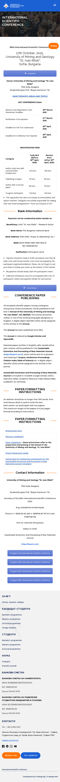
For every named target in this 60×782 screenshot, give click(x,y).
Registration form (14, 431)
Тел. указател (30, 755)
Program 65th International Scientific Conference (30, 571)
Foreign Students (9, 627)
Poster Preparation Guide (17, 453)
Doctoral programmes (11, 623)
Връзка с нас (11, 755)
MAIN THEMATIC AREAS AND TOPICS (30, 96)
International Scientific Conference (14, 769)
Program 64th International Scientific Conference (30, 562)
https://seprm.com (30, 544)
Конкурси (6, 661)
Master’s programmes (11, 619)
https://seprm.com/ (13, 354)
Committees (30, 288)
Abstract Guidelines (14, 436)
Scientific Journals (9, 666)
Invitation (30, 73)
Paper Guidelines (13, 442)
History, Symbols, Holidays (13, 602)
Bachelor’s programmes (12, 615)
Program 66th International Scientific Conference (30, 580)
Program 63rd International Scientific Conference (30, 553)
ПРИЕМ (53, 46)
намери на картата (10, 740)
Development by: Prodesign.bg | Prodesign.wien (40, 777)
